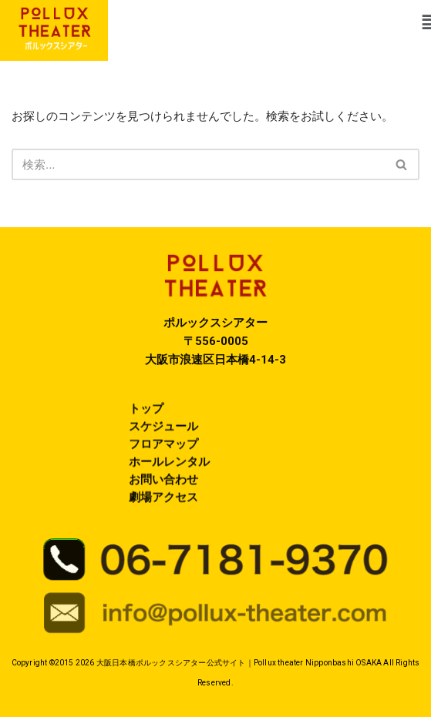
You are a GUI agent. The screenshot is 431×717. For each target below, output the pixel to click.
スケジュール (163, 434)
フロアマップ (163, 452)
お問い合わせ (163, 487)
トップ (146, 417)
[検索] (198, 164)
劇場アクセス (163, 505)
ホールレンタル (169, 470)
